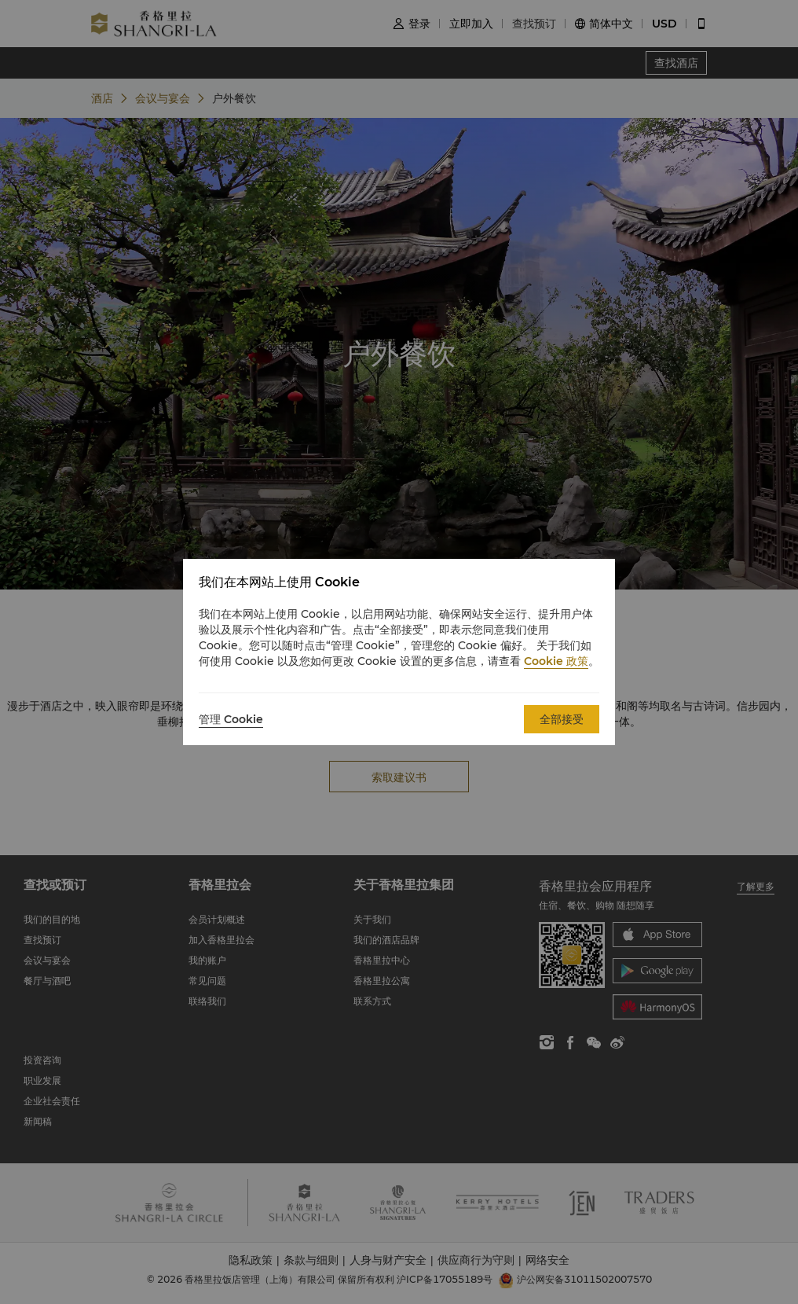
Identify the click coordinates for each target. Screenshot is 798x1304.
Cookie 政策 (556, 661)
